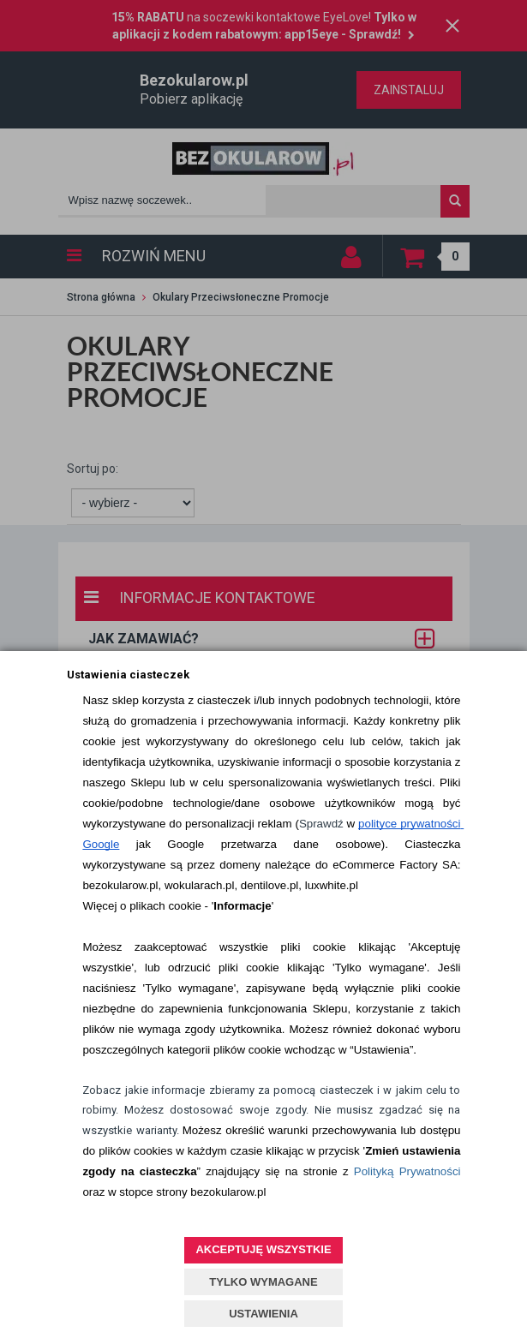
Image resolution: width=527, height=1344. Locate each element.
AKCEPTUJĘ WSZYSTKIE (263, 1249)
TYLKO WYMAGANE (263, 1281)
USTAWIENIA (263, 1313)
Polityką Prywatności (407, 1171)
